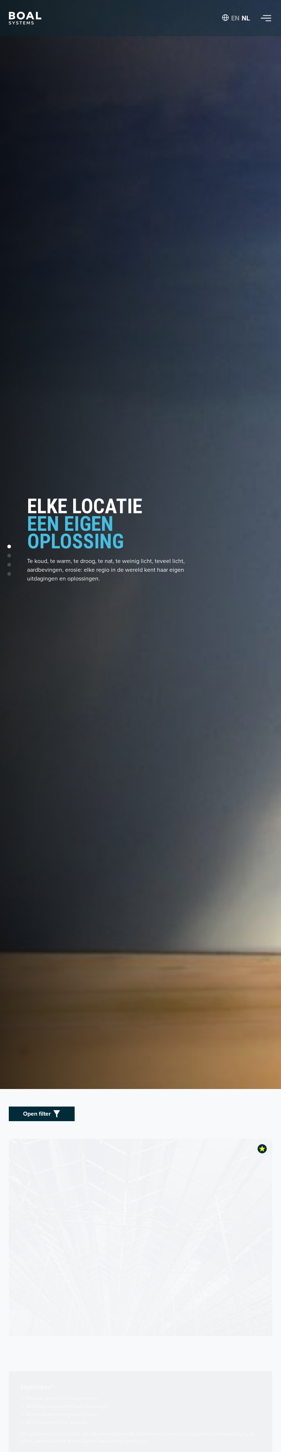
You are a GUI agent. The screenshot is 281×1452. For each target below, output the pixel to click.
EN (235, 18)
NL (246, 18)
